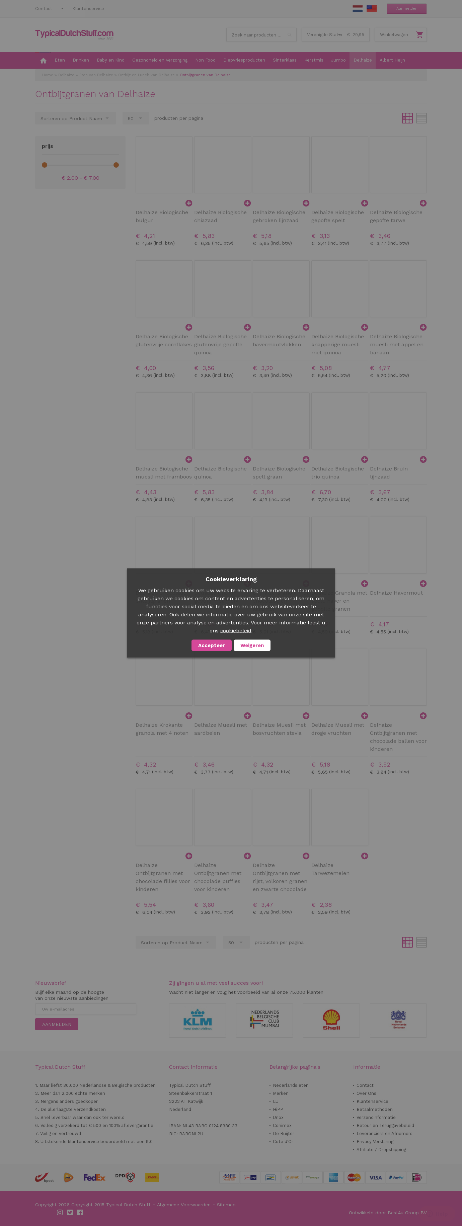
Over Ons (366, 1093)
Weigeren (252, 645)
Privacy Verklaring (375, 1141)
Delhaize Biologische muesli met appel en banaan (397, 344)
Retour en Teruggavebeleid (385, 1125)
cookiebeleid (235, 631)
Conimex (282, 1125)
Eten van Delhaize (96, 75)
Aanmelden (406, 8)
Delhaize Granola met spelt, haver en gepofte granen (339, 601)
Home (47, 75)
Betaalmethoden (375, 1109)
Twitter (70, 1212)
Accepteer (211, 645)
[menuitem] (43, 60)
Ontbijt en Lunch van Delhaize (146, 75)
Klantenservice (88, 8)
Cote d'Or (283, 1141)
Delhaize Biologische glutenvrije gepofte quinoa (220, 344)
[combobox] (261, 35)
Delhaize (66, 75)
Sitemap (226, 1204)
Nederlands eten (291, 1085)
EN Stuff (372, 8)
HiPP (278, 1109)
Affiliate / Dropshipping (381, 1149)
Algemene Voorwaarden (184, 1204)
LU (276, 1101)
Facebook (80, 1212)
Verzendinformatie (376, 1117)
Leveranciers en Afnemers (384, 1133)
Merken (281, 1093)
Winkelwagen (394, 34)
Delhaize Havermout (396, 593)
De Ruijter (283, 1133)
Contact (43, 8)
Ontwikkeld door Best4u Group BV (388, 1212)
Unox (278, 1117)
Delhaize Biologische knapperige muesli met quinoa (337, 344)
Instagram (60, 1212)
